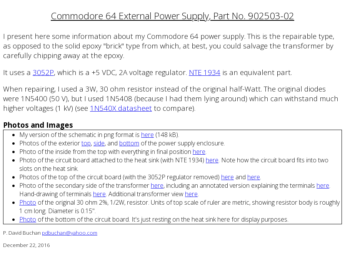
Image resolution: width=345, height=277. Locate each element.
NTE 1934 (204, 72)
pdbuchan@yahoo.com (69, 232)
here (147, 134)
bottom (129, 143)
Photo (27, 202)
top (86, 143)
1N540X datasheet (121, 108)
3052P (43, 72)
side (99, 143)
